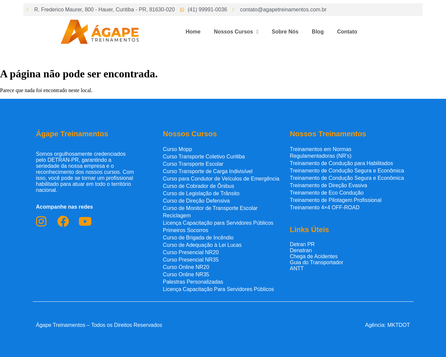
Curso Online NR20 (186, 267)
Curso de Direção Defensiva (196, 201)
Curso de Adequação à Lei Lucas (202, 245)
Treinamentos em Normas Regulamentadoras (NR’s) (320, 152)
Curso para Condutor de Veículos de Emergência (221, 179)
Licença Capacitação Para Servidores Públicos (218, 289)
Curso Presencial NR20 (190, 252)
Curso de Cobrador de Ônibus (198, 186)
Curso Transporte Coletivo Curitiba (204, 156)
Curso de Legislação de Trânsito (201, 193)
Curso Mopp (177, 149)
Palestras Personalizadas (193, 282)
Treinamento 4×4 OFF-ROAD (324, 207)
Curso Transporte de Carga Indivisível (208, 171)
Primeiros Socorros (185, 230)
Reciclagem (177, 215)
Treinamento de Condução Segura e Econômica (347, 170)
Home (193, 31)
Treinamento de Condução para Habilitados (341, 163)
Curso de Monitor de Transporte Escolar (210, 208)
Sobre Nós (285, 31)
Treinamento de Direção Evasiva (328, 185)
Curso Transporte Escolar (193, 164)
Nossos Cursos (236, 32)
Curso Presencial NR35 (190, 260)
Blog (318, 31)
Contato (347, 31)
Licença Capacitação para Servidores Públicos (218, 223)
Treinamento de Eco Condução (326, 193)
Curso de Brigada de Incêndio (198, 237)
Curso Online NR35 (186, 274)
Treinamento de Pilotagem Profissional (335, 200)
